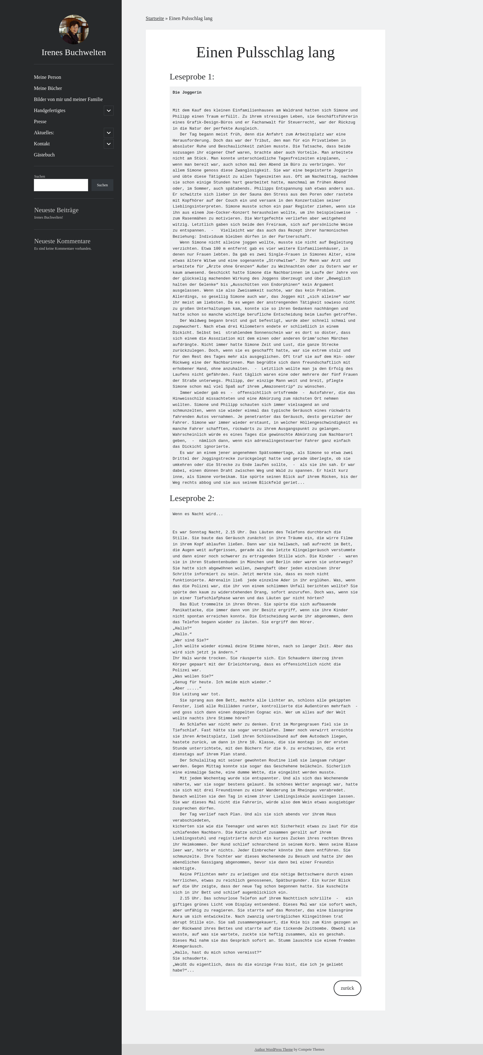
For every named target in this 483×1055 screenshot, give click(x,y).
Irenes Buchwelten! (48, 217)
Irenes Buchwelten (74, 52)
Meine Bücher (48, 88)
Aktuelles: (44, 132)
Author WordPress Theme (273, 1049)
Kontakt (42, 143)
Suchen (39, 176)
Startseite (155, 18)
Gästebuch (44, 154)
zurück (347, 988)
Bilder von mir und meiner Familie (68, 99)
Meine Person (47, 77)
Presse (40, 121)
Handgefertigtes (49, 110)
